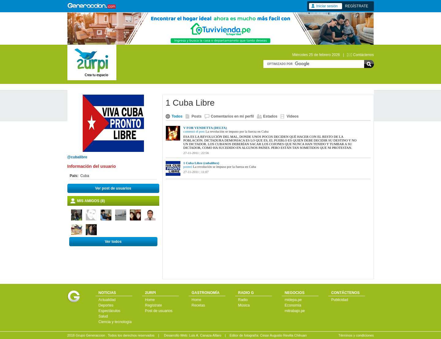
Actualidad (107, 300)
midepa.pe (293, 300)
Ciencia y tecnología (115, 322)
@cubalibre (77, 157)
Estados (270, 116)
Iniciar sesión (327, 6)
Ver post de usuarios (113, 188)
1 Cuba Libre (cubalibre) (201, 163)
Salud (103, 316)
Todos (177, 116)
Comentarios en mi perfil (232, 116)
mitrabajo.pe (295, 311)
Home (150, 300)
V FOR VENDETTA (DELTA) (205, 128)
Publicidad (339, 300)
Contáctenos (363, 55)
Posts (197, 116)
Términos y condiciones (356, 335)
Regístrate (153, 305)
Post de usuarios (158, 311)
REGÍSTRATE (356, 6)
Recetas (198, 305)
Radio (243, 300)
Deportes (106, 305)
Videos (293, 116)
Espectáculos (109, 311)
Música (244, 305)
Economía (293, 305)
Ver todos (113, 241)
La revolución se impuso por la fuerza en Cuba (237, 131)
